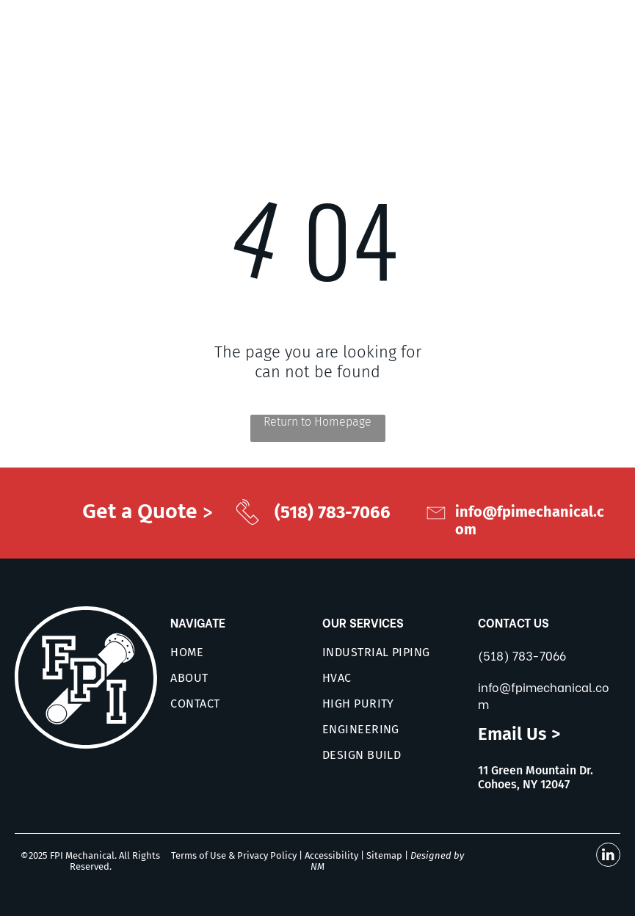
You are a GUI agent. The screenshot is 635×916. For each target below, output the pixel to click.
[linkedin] (608, 856)
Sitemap (384, 855)
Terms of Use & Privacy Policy (234, 855)
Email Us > (519, 734)
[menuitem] (249, 652)
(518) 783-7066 (522, 655)
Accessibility (331, 855)
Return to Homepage (317, 422)
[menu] (603, 42)
